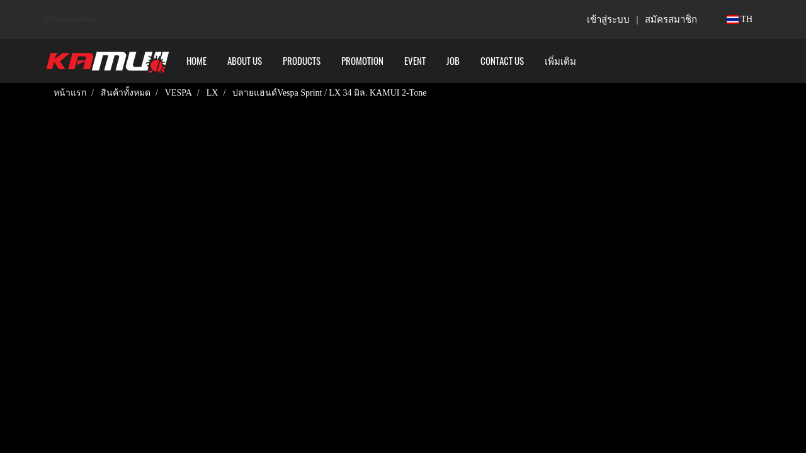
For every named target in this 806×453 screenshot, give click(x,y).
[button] (598, 61)
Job (453, 61)
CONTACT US (502, 61)
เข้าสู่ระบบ (608, 19)
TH (739, 19)
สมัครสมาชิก (671, 19)
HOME (196, 61)
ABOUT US (244, 61)
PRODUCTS (302, 61)
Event (415, 61)
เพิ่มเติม (560, 61)
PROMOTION (362, 61)
